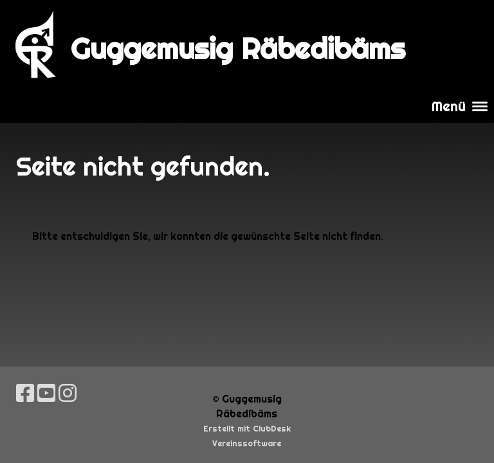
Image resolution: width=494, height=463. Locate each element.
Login (460, 44)
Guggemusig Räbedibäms (238, 48)
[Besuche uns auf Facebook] (25, 393)
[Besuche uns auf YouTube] (46, 393)
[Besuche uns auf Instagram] (68, 393)
